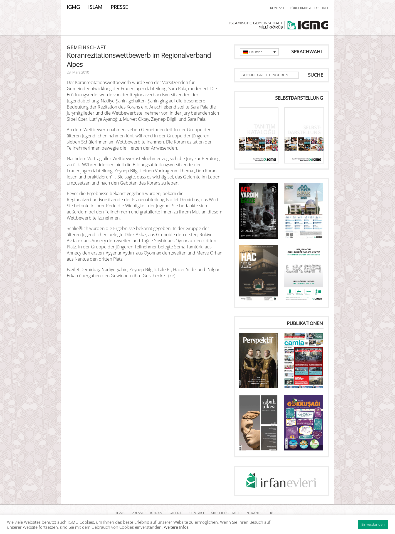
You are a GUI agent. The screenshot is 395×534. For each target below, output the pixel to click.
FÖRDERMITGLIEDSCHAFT (309, 8)
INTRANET (254, 512)
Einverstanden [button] (373, 524)
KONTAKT (277, 8)
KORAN (156, 512)
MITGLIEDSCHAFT (225, 512)
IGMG (73, 7)
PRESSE (119, 7)
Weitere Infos (176, 527)
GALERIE (175, 512)
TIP (270, 512)
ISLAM (95, 7)
